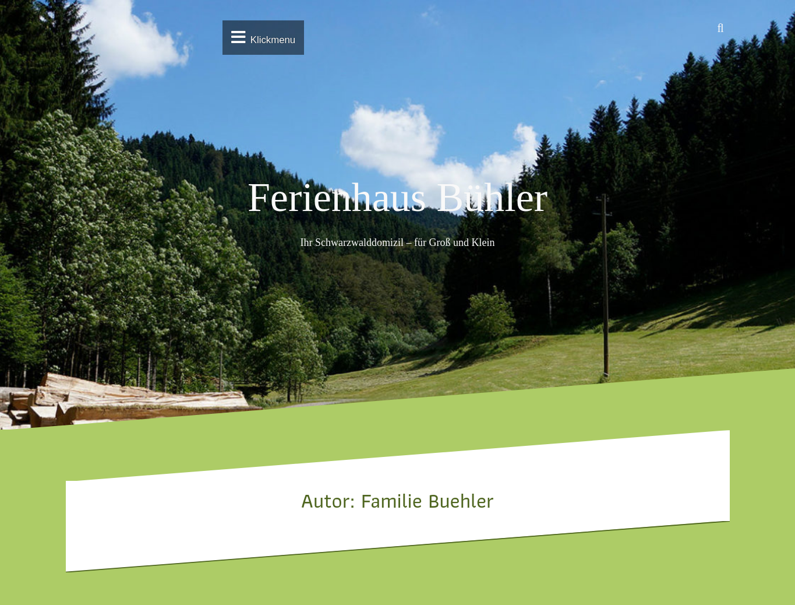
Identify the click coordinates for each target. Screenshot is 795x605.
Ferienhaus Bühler (397, 197)
